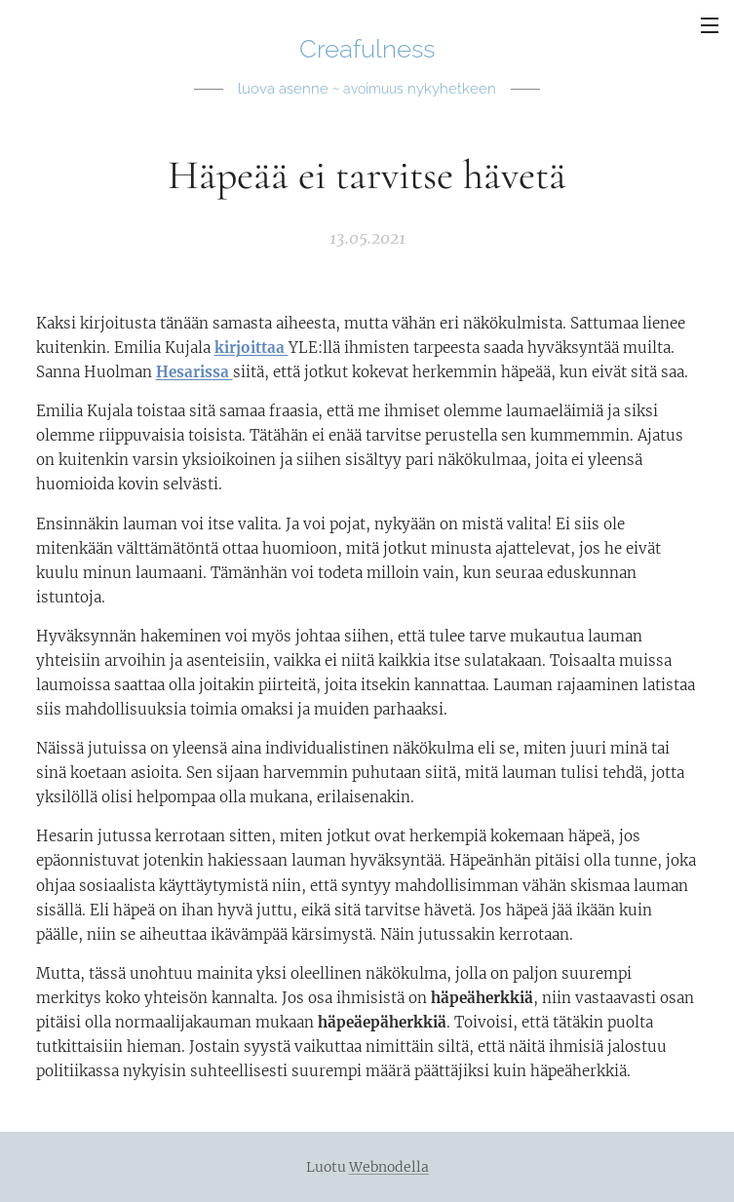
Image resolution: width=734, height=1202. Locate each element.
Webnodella (389, 1167)
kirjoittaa (251, 347)
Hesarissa (194, 372)
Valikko (709, 25)
